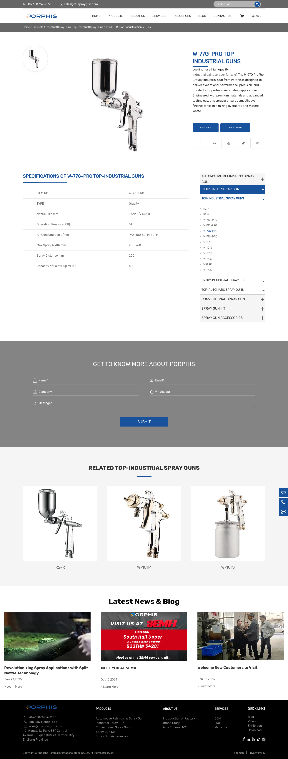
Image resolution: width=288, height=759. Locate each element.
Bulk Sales (205, 127)
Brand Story (171, 723)
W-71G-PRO (210, 220)
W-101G (207, 242)
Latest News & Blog (144, 601)
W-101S (207, 247)
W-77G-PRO (210, 231)
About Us (138, 16)
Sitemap (239, 753)
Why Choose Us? (174, 727)
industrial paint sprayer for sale (214, 74)
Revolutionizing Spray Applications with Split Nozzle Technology (46, 670)
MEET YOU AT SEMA (118, 668)
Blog (202, 16)
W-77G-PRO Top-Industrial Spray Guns (128, 27)
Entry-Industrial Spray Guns (224, 280)
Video (252, 721)
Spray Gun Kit (213, 308)
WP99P (207, 264)
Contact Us (223, 16)
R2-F (206, 208)
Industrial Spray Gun (58, 27)
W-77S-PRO (210, 236)
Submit (144, 422)
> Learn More (13, 686)
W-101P (207, 253)
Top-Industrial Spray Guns (87, 27)
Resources (182, 16)
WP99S (207, 270)
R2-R (206, 214)
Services (159, 16)
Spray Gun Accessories (222, 318)
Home (96, 16)
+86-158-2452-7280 (38, 4)
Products (115, 16)
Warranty (220, 727)
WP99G (207, 258)
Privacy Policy (257, 753)
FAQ (217, 723)
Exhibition (255, 725)
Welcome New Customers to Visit (227, 667)
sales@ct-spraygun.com (79, 4)
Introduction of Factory (179, 718)
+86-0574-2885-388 (40, 722)
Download (255, 730)
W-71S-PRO (210, 225)
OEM (217, 718)
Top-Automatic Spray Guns (223, 289)
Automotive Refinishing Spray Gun (228, 179)
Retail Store (235, 127)
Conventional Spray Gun (223, 299)
